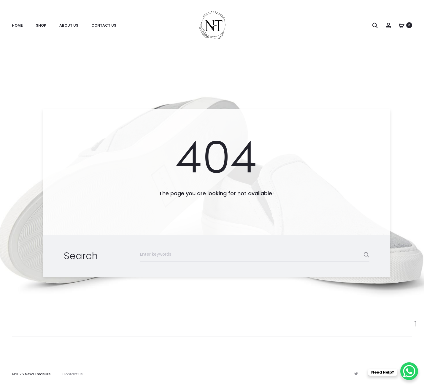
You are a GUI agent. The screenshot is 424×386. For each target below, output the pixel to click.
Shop (41, 25)
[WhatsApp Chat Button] (409, 371)
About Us (68, 25)
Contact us (72, 374)
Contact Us (103, 25)
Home (17, 25)
